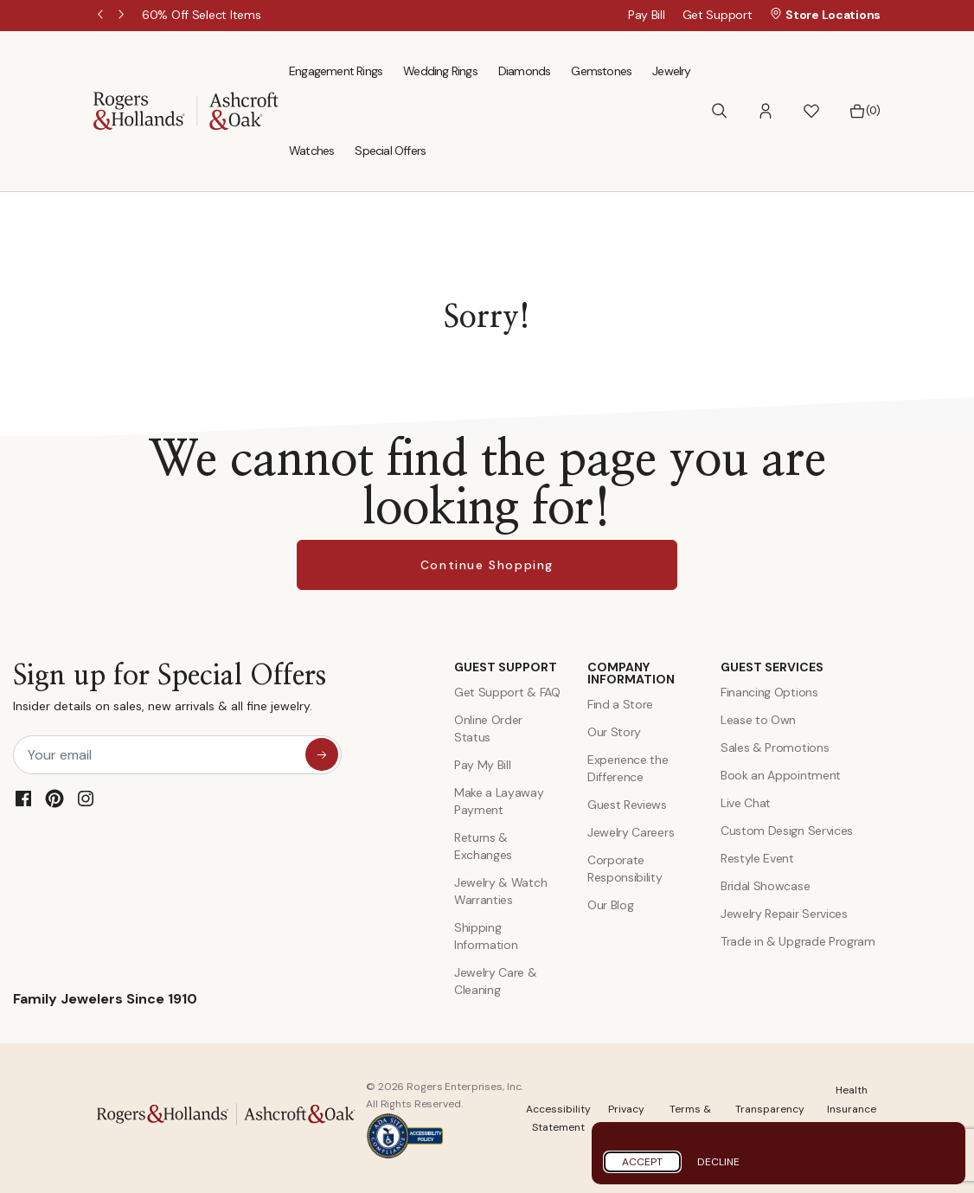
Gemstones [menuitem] (601, 71)
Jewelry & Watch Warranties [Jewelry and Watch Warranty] (500, 891)
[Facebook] (23, 798)
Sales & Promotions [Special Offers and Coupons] (775, 747)
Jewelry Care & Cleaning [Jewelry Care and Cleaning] (495, 981)
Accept (642, 1162)
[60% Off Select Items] (201, 14)
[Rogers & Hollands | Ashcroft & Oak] (186, 109)
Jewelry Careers (630, 832)
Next (122, 15)
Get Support (717, 14)
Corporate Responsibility (625, 868)
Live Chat (746, 803)
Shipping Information (485, 936)
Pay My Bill (482, 765)
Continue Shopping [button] (487, 565)
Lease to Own (758, 720)
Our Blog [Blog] (610, 905)
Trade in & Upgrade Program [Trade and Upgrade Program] (798, 941)
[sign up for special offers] (321, 754)
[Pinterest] (54, 798)
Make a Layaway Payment (499, 801)
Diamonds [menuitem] (524, 71)
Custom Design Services (787, 830)
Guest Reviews (627, 804)
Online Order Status (488, 728)
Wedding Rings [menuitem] (440, 71)
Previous (102, 15)
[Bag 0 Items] (865, 110)
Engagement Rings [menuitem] (335, 71)
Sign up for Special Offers (169, 692)
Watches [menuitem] (311, 150)
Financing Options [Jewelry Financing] (769, 692)
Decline (718, 1162)
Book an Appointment (781, 775)
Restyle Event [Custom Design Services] (757, 858)
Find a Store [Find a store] (620, 704)
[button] (765, 111)
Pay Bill (646, 14)
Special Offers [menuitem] (390, 150)
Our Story (614, 732)
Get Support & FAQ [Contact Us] (507, 692)
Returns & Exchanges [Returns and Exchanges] (483, 846)
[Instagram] (85, 798)
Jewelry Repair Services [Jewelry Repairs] (784, 913)
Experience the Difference (628, 768)
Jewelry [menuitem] (671, 71)
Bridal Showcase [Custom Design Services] (765, 886)
